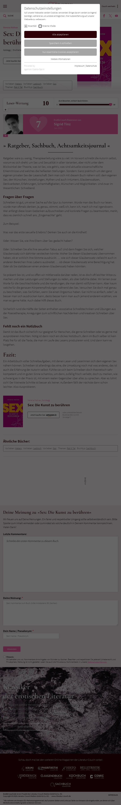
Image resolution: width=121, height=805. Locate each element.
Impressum (79, 65)
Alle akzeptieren (60, 34)
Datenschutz (91, 65)
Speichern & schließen (60, 43)
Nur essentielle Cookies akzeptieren (60, 51)
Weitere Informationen (60, 59)
